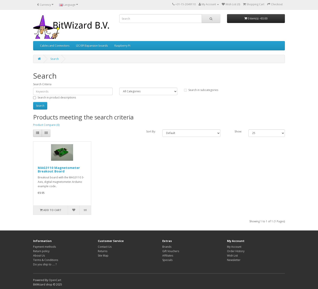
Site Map (103, 255)
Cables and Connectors (54, 45)
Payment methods (44, 247)
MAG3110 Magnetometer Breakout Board (59, 169)
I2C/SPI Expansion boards (92, 45)
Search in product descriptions (54, 97)
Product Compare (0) (46, 125)
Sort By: (151, 131)
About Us (39, 255)
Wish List (232, 255)
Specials (167, 260)
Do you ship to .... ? (45, 264)
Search (54, 59)
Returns (102, 251)
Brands (166, 247)
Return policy (41, 251)
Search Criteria (42, 84)
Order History (235, 251)
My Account (234, 247)
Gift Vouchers (170, 251)
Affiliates (167, 255)
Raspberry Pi (122, 45)
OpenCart (55, 280)
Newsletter (233, 260)
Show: (238, 131)
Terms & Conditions (45, 260)
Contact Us (105, 247)
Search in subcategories (201, 90)
